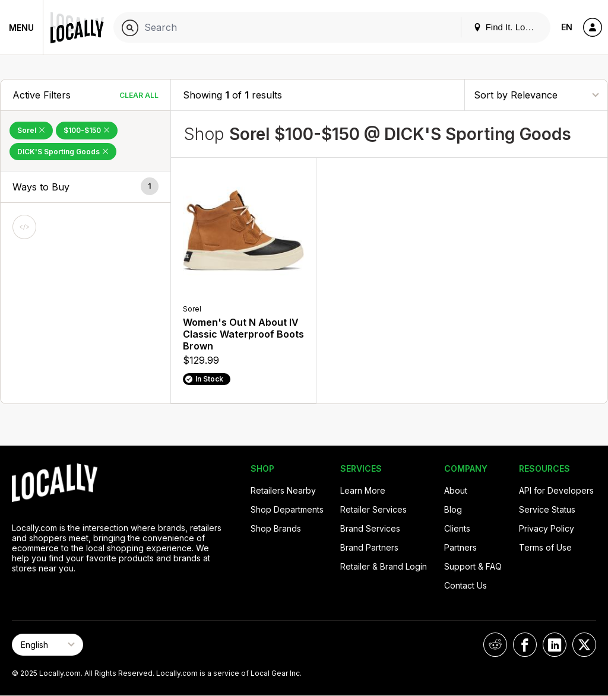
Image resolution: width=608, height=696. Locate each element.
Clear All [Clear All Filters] (139, 95)
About (455, 490)
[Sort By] (536, 94)
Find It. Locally (508, 27)
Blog (453, 509)
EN (566, 27)
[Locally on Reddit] (495, 645)
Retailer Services (373, 509)
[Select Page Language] (47, 645)
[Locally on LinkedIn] (554, 645)
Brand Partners (369, 547)
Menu (21, 28)
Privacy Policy (546, 528)
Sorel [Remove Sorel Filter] (31, 130)
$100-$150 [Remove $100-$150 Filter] (87, 130)
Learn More (362, 490)
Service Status (547, 509)
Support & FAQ (473, 566)
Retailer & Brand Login (383, 566)
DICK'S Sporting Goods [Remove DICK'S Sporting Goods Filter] (63, 151)
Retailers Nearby (283, 490)
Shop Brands (276, 528)
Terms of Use (545, 547)
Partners (460, 547)
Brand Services (370, 528)
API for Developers (556, 490)
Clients (457, 528)
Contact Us (465, 585)
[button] (85, 187)
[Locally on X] (584, 645)
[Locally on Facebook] (525, 645)
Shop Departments (287, 509)
